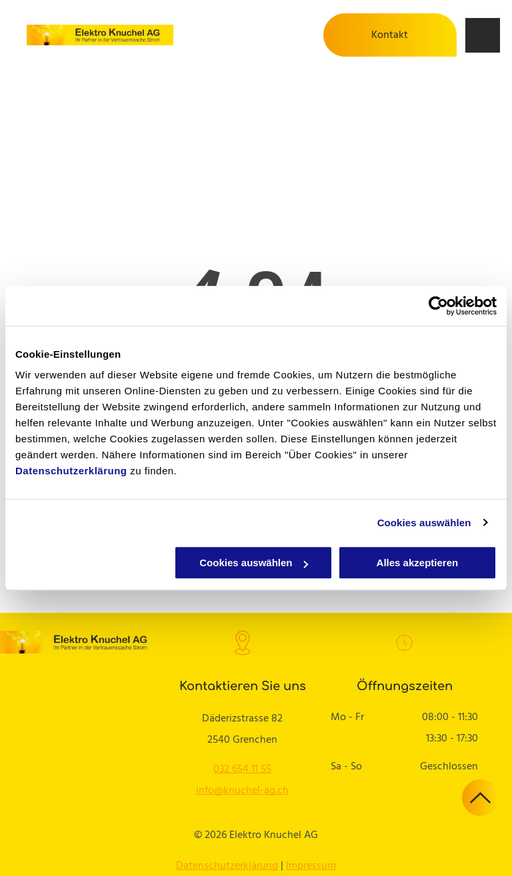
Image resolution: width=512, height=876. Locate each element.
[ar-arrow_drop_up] (480, 813)
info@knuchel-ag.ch (242, 790)
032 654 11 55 (242, 769)
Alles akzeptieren (418, 562)
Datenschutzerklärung (71, 470)
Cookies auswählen (424, 522)
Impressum (311, 866)
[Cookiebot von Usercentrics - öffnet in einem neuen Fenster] (438, 306)
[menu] (482, 35)
